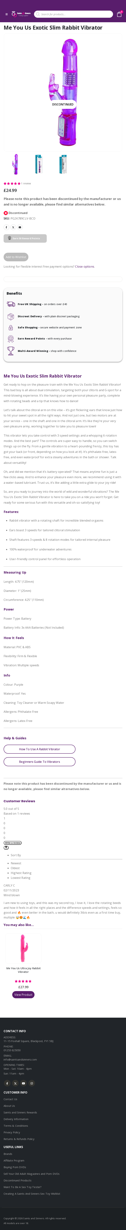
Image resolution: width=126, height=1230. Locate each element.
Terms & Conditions (16, 1125)
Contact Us (10, 1099)
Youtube (23, 1083)
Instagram (31, 1083)
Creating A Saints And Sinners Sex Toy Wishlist (32, 1193)
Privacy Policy (12, 1132)
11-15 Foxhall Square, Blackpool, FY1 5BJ (28, 1041)
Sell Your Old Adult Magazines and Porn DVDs (32, 1173)
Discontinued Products (17, 1180)
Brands (8, 1154)
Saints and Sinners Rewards (20, 1112)
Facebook (6, 227)
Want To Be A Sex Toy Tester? (23, 1187)
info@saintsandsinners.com (20, 1059)
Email (20, 227)
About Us (9, 1106)
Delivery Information (16, 1119)
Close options (84, 266)
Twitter (13, 227)
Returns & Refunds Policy (19, 1139)
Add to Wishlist (16, 257)
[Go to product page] (23, 948)
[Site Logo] (21, 14)
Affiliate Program (14, 1160)
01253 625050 (12, 1050)
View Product (23, 995)
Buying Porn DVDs (15, 1167)
